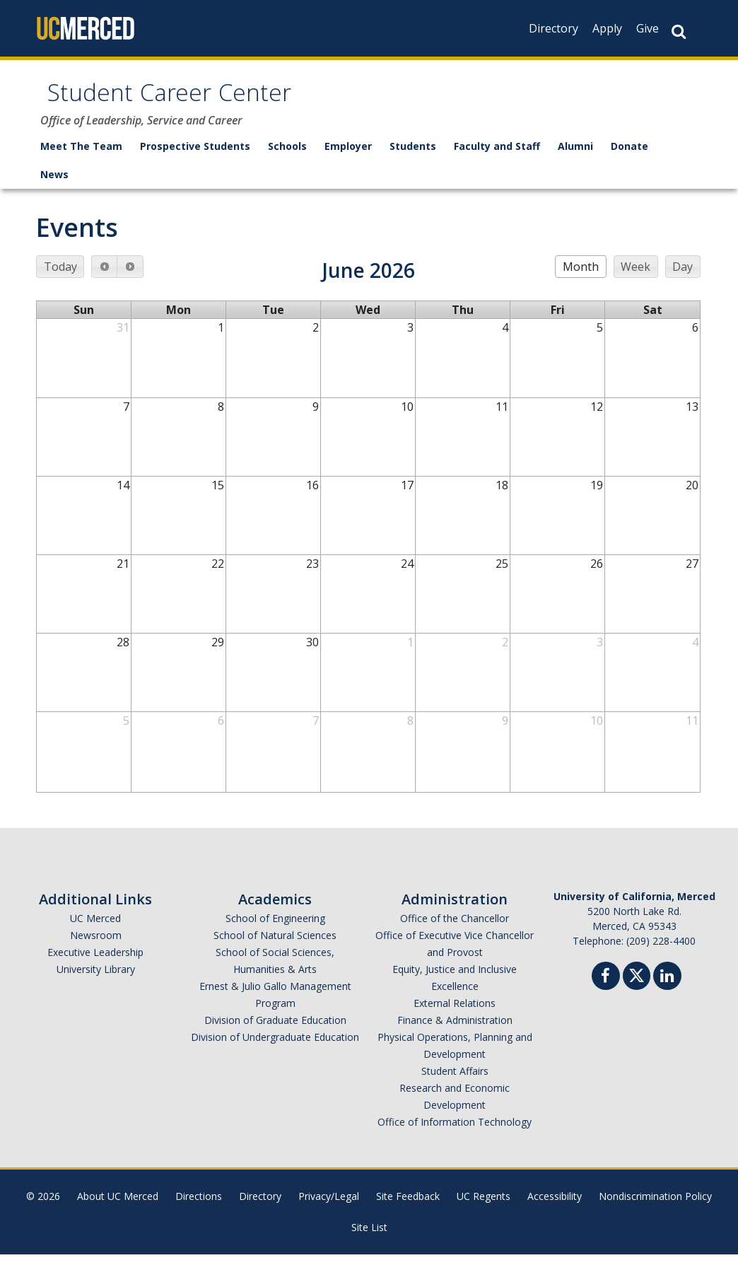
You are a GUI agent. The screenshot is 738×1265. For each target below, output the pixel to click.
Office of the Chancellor (454, 928)
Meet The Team (81, 156)
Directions (198, 1206)
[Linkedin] (667, 988)
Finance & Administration (454, 1030)
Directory (553, 28)
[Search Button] (678, 31)
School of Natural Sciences (274, 945)
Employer (348, 156)
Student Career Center (201, 101)
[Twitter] (636, 985)
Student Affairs (454, 1081)
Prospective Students (195, 156)
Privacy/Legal (328, 1206)
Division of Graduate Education (275, 1030)
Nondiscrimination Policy (655, 1206)
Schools (287, 156)
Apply (607, 28)
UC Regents (483, 1206)
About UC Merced (117, 1206)
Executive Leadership (95, 962)
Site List (369, 1237)
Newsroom (96, 945)
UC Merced (95, 928)
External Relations (455, 1013)
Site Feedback (408, 1206)
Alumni (575, 156)
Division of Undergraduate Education (275, 1047)
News (54, 185)
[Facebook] (606, 988)
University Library (96, 979)
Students (413, 156)
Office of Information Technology (454, 1132)
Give (647, 28)
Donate (629, 156)
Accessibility (554, 1206)
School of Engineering (275, 928)
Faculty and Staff (497, 156)
